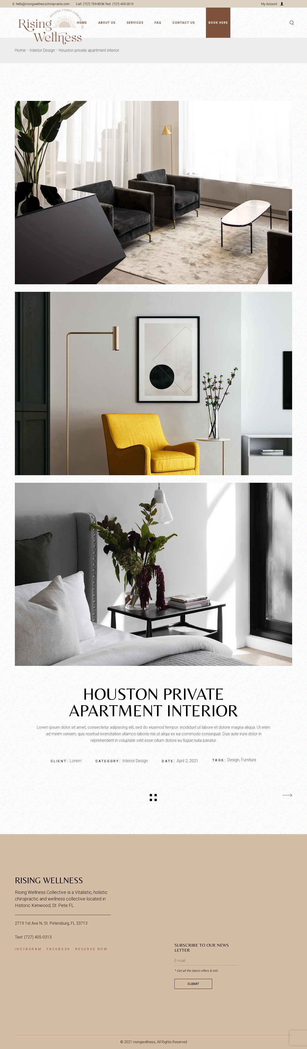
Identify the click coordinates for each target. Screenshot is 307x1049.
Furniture (248, 759)
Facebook (59, 949)
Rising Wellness (49, 880)
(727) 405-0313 (123, 4)
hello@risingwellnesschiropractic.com (42, 4)
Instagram (28, 949)
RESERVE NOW (91, 949)
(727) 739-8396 (93, 4)
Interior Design (135, 760)
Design (233, 759)
